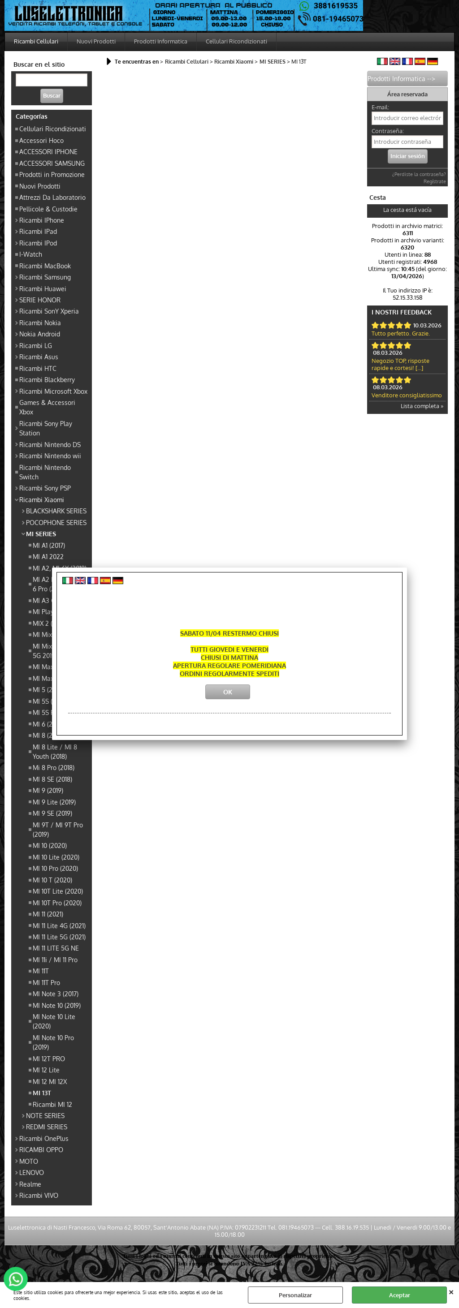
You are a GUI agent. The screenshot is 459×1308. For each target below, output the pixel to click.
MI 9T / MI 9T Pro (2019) (58, 829)
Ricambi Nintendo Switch (45, 472)
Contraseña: (388, 130)
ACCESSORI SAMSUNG (52, 163)
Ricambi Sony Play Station (45, 428)
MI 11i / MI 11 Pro (55, 959)
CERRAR (451, 1290)
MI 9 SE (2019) (52, 813)
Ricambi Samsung (45, 277)
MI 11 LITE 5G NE (56, 948)
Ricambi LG (35, 345)
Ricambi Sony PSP (45, 488)
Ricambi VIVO (38, 1195)
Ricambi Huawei (42, 288)
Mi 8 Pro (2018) (53, 767)
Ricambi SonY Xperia (49, 311)
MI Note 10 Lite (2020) (54, 1021)
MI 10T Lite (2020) (58, 891)
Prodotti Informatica (160, 41)
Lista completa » (422, 405)
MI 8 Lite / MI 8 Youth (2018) (55, 751)
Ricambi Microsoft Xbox (53, 391)
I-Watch (30, 254)
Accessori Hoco (41, 140)
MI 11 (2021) (48, 914)
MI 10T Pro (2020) (57, 903)
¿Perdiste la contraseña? (419, 174)
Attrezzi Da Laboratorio (52, 197)
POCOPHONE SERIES (56, 522)
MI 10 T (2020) (52, 880)
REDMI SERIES (46, 1127)
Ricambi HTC (37, 368)
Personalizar (295, 1295)
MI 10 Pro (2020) (55, 868)
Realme (30, 1184)
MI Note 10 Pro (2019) (53, 1042)
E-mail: (380, 107)
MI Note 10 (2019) (57, 1005)
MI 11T (41, 971)
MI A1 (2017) (49, 545)
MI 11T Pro (46, 982)
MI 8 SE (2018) (52, 779)
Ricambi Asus (38, 357)
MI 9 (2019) (48, 790)
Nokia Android (39, 334)
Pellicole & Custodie (48, 209)
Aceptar (399, 1295)
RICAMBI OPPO (41, 1149)
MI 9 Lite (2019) (54, 802)
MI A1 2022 (48, 556)
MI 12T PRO (49, 1058)
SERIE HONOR (40, 300)
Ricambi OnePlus (44, 1138)
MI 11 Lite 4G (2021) (59, 925)
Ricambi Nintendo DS (50, 444)
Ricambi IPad (38, 231)
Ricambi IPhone (41, 220)
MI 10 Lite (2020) (56, 857)
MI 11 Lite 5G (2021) (59, 937)
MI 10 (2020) (50, 845)
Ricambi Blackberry (47, 379)
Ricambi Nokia (40, 322)
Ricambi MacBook (45, 266)
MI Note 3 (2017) (55, 994)
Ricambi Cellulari (36, 41)
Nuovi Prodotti (96, 41)
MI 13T (42, 1093)
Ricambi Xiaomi (41, 499)
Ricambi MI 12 (52, 1104)
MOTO (28, 1161)
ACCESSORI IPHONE (48, 151)
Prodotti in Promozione (52, 174)
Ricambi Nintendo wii (50, 456)
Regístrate (435, 181)
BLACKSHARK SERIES (56, 511)
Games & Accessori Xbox (47, 407)
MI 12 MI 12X (50, 1081)
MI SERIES (41, 533)
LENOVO (31, 1172)
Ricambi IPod (38, 243)
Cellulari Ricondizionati (236, 41)
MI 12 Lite (46, 1070)
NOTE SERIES (45, 1115)
